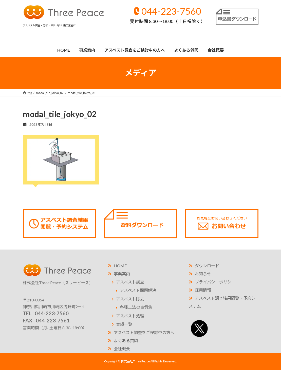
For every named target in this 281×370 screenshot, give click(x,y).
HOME (120, 265)
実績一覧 (124, 324)
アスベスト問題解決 (138, 290)
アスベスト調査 (130, 281)
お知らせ (203, 273)
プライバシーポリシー (215, 281)
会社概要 (122, 348)
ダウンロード (207, 265)
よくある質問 (126, 340)
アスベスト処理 (130, 315)
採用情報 (203, 289)
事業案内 (122, 273)
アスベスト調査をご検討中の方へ (144, 332)
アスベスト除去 (130, 298)
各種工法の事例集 (136, 307)
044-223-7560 (167, 15)
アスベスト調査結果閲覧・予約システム (222, 302)
